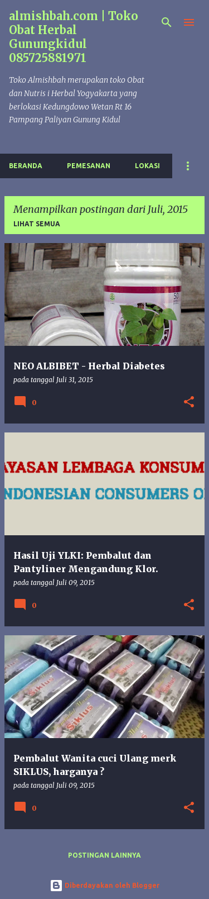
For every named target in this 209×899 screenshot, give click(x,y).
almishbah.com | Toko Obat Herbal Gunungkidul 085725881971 (73, 37)
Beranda (25, 165)
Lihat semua (36, 223)
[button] (189, 402)
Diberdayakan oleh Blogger (104, 885)
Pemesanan (88, 165)
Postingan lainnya (104, 855)
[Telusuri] (166, 22)
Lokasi (147, 165)
